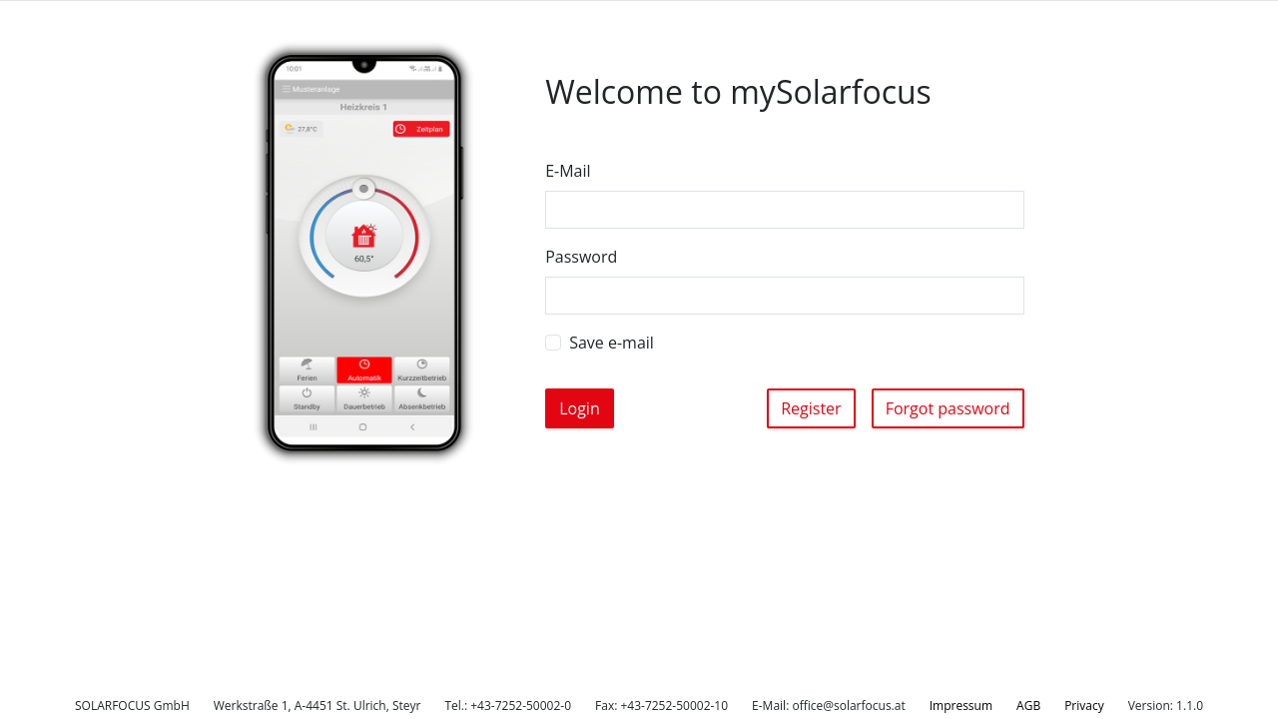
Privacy (1084, 705)
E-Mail (567, 171)
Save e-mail (611, 343)
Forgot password (948, 408)
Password (581, 257)
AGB (1028, 705)
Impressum (961, 705)
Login (579, 408)
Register (811, 408)
